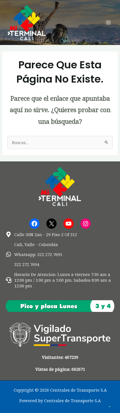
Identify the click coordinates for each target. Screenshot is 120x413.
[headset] (60, 280)
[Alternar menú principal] (108, 22)
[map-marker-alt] (41, 234)
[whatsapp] (34, 254)
